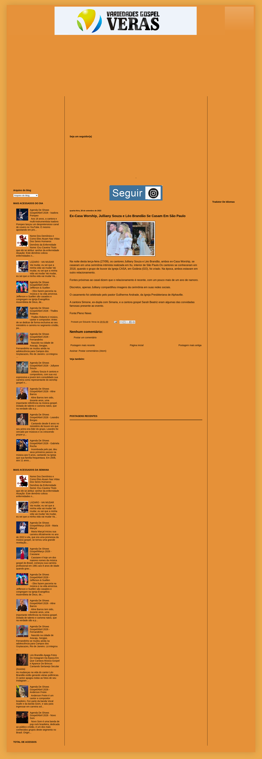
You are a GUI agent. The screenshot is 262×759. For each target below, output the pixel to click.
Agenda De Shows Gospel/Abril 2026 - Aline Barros (42, 391)
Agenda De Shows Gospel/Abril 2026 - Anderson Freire (40, 689)
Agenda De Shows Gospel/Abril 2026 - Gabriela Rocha (44, 443)
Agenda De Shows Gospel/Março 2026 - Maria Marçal (44, 525)
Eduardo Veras (90, 322)
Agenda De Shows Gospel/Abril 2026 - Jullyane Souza (44, 365)
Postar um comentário (85, 337)
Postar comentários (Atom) (92, 351)
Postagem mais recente (82, 345)
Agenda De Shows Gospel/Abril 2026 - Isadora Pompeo (44, 213)
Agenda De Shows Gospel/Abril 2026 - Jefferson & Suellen (40, 285)
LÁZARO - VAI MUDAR (42, 262)
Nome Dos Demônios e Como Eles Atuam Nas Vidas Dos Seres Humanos (45, 239)
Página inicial (137, 345)
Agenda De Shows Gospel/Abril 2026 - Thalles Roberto (44, 311)
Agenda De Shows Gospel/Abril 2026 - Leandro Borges (44, 417)
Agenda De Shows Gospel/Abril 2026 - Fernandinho (40, 337)
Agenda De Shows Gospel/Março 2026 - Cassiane (41, 551)
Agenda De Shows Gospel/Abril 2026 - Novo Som (43, 715)
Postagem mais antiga (189, 345)
